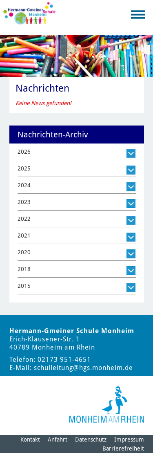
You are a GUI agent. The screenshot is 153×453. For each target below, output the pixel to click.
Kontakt (30, 439)
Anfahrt (57, 439)
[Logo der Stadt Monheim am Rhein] (106, 404)
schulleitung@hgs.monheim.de (83, 368)
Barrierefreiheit (123, 448)
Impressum (129, 439)
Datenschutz (90, 439)
